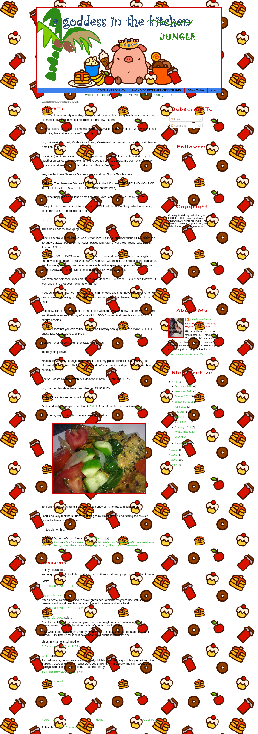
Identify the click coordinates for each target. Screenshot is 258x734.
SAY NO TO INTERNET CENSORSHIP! (156, 90)
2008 (174, 459)
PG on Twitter (196, 90)
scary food (107, 545)
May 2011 (180, 411)
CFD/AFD (52, 108)
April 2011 (180, 417)
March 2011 (181, 422)
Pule (92, 406)
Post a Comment (52, 681)
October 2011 (182, 396)
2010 (174, 449)
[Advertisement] (56, 700)
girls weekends (123, 541)
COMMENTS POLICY (111, 90)
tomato (132, 545)
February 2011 (183, 427)
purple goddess (200, 319)
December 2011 (183, 386)
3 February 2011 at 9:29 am (63, 608)
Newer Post (49, 719)
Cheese (104, 541)
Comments (178, 125)
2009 (174, 454)
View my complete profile (185, 354)
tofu (121, 545)
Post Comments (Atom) (73, 727)
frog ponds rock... (52, 595)
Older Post (150, 719)
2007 (174, 464)
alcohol (69, 541)
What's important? (185, 431)
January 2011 (182, 443)
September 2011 (184, 401)
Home (214, 90)
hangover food (65, 545)
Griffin (45, 655)
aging (58, 541)
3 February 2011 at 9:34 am (63, 646)
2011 (174, 381)
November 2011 (183, 391)
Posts (176, 119)
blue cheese (86, 541)
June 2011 (180, 406)
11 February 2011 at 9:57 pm (64, 671)
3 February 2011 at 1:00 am (63, 585)
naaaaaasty (88, 545)
